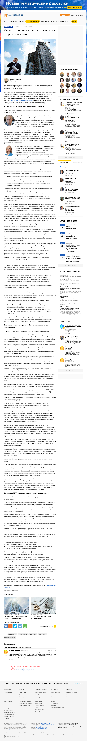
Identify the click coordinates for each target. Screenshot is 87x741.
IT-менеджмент (54, 697)
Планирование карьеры (25, 701)
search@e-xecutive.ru (46, 723)
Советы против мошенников (73, 359)
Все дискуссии (70, 370)
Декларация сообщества (31, 683)
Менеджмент (45, 21)
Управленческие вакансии (25, 703)
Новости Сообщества (9, 716)
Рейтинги (37, 699)
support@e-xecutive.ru (42, 728)
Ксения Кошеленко (70, 182)
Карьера (21, 21)
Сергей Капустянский (71, 339)
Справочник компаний (24, 705)
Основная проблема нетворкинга (71, 347)
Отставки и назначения (9, 712)
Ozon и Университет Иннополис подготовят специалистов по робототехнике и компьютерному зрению (70, 278)
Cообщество (7, 689)
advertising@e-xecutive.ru (42, 726)
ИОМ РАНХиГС (42, 634)
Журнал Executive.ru (8, 699)
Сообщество (14, 21)
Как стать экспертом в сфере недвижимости (41, 617)
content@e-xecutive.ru (41, 727)
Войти (17, 669)
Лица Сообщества (8, 692)
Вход (72, 15)
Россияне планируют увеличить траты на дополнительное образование (70, 309)
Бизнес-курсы (38, 701)
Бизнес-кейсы (38, 703)
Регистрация (79, 15)
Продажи (53, 701)
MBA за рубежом (39, 697)
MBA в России (8, 614)
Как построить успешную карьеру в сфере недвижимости (16, 617)
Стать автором (65, 15)
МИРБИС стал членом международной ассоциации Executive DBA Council (69, 298)
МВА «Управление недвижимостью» (21, 100)
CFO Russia (68, 233)
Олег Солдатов (69, 173)
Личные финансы (70, 694)
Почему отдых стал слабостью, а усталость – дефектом (72, 180)
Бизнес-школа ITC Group (71, 224)
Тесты (36, 707)
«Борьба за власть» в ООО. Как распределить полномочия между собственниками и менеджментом (73, 248)
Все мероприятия (70, 265)
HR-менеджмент (23, 692)
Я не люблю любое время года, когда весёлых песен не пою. (73, 326)
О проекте (7, 683)
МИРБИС (74, 21)
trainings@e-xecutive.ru (48, 724)
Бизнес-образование (32, 21)
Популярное (64, 162)
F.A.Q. (13, 683)
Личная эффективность (25, 699)
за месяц (74, 167)
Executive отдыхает (8, 701)
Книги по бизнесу (39, 705)
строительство (23, 634)
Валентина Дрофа (70, 201)
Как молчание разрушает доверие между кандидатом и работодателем (72, 208)
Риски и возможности (71, 697)
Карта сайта (34, 729)
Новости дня (7, 708)
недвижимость (12, 634)
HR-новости (6, 718)
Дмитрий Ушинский (25, 647)
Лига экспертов (7, 694)
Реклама (19, 683)
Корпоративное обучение (41, 692)
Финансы (54, 21)
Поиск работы (22, 694)
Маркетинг (53, 699)
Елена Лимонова (69, 212)
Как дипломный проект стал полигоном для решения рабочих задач (73, 104)
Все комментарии (70, 157)
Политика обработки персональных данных (14, 729)
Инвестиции (69, 699)
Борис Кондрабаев (70, 121)
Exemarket (53, 705)
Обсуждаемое (77, 162)
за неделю (65, 167)
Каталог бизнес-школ (40, 711)
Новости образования (9, 714)
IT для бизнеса (54, 703)
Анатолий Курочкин (70, 329)
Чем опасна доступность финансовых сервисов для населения (72, 199)
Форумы (68, 21)
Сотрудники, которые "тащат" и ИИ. (71, 336)
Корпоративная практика (57, 694)
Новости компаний (8, 710)
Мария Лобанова (69, 192)
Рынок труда (22, 697)
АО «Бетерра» (69, 243)
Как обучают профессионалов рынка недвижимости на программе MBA (72, 118)
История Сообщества (9, 697)
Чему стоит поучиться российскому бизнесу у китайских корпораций (71, 132)
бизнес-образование (9, 637)
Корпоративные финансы (72, 692)
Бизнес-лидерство (55, 692)
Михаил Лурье (68, 350)
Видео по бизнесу (39, 709)
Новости (61, 21)
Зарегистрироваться (28, 669)
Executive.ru (12, 726)
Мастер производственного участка (71, 228)
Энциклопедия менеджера (57, 707)
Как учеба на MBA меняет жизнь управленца (72, 145)
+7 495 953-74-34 (75, 723)
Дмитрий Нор (68, 107)
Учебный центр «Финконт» (72, 255)
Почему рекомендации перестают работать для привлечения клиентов (72, 189)
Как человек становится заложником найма (72, 171)
